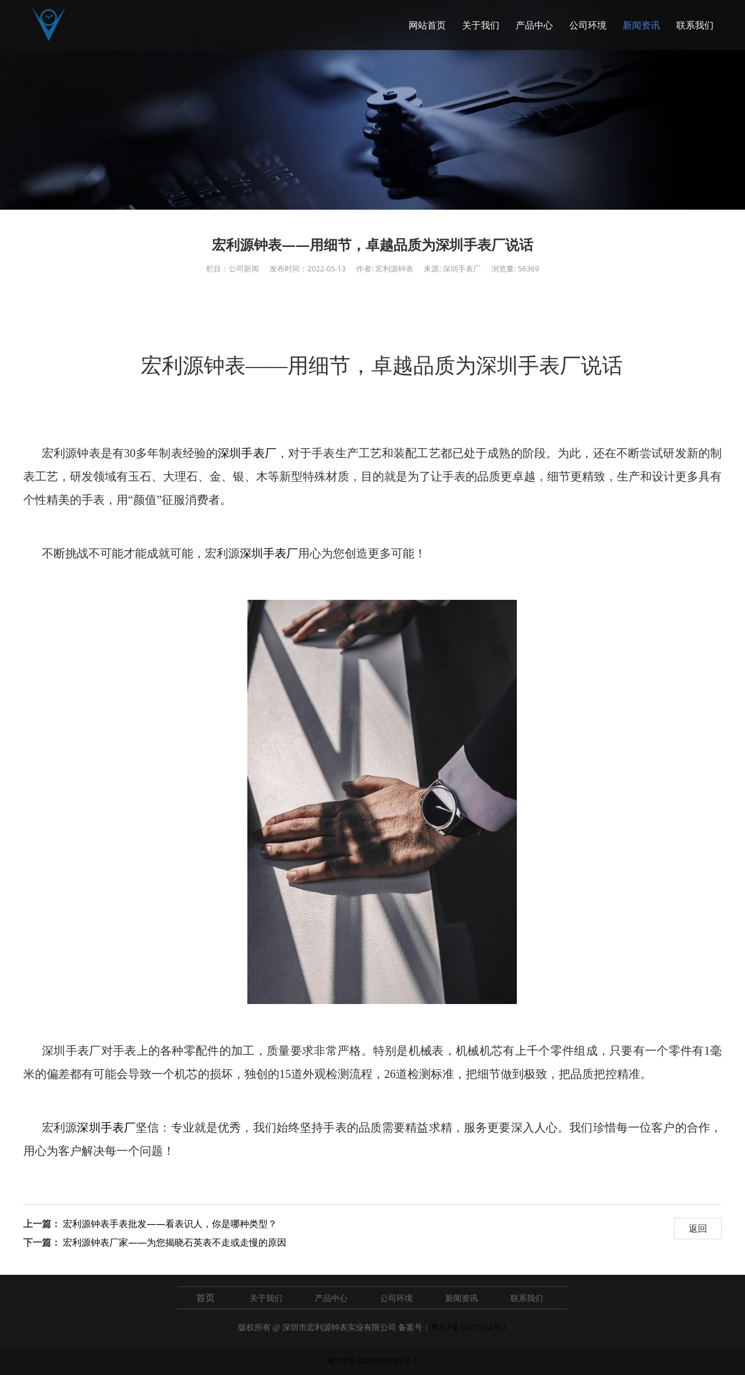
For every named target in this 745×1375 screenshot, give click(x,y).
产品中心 (534, 25)
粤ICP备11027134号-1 (469, 1327)
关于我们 (480, 25)
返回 (698, 1228)
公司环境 (587, 25)
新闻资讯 (641, 25)
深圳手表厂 (247, 453)
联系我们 (695, 25)
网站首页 (427, 25)
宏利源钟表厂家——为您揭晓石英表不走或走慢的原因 (174, 1242)
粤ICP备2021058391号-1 (372, 1360)
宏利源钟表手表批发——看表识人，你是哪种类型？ (170, 1223)
